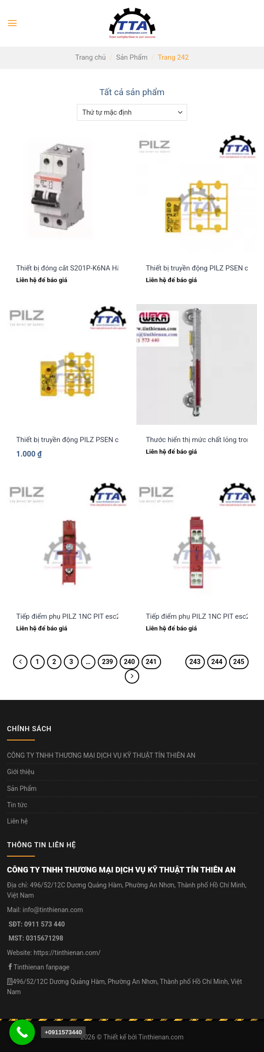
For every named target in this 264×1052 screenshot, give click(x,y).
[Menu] (12, 23)
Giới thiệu (20, 771)
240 (129, 661)
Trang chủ (90, 57)
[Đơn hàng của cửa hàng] (132, 112)
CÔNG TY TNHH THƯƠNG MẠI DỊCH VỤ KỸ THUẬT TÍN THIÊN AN (101, 755)
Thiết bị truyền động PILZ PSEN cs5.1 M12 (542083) (97, 440)
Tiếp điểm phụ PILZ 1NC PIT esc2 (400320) (83, 616)
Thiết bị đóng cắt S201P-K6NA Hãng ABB (80, 268)
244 (217, 661)
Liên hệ (17, 821)
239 (107, 661)
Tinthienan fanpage (41, 967)
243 (195, 661)
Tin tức (17, 805)
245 (238, 661)
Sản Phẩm (132, 57)
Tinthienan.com (160, 1037)
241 (151, 661)
